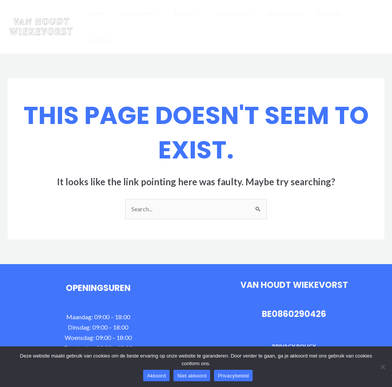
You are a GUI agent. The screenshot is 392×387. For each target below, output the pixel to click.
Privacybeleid (233, 376)
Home (107, 17)
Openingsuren (286, 17)
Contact (363, 17)
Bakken (194, 17)
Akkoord (156, 376)
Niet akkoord (191, 376)
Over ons (329, 17)
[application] (164, 17)
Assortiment (148, 17)
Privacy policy (294, 327)
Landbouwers (238, 17)
